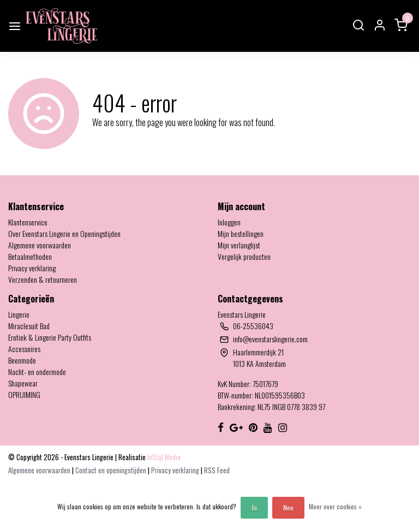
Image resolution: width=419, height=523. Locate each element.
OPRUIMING (24, 394)
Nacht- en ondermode (37, 371)
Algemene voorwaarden (39, 245)
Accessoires (24, 348)
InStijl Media (163, 457)
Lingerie (18, 314)
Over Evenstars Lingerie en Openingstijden (64, 233)
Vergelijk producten (244, 256)
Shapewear (23, 383)
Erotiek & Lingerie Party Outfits (49, 337)
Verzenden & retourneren (42, 279)
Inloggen (229, 222)
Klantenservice (27, 222)
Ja (254, 507)
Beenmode (22, 360)
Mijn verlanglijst (239, 245)
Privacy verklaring (32, 268)
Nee (288, 507)
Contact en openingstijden (111, 470)
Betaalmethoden (30, 256)
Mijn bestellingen (241, 233)
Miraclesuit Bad (29, 325)
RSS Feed (217, 470)
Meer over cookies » (335, 506)
